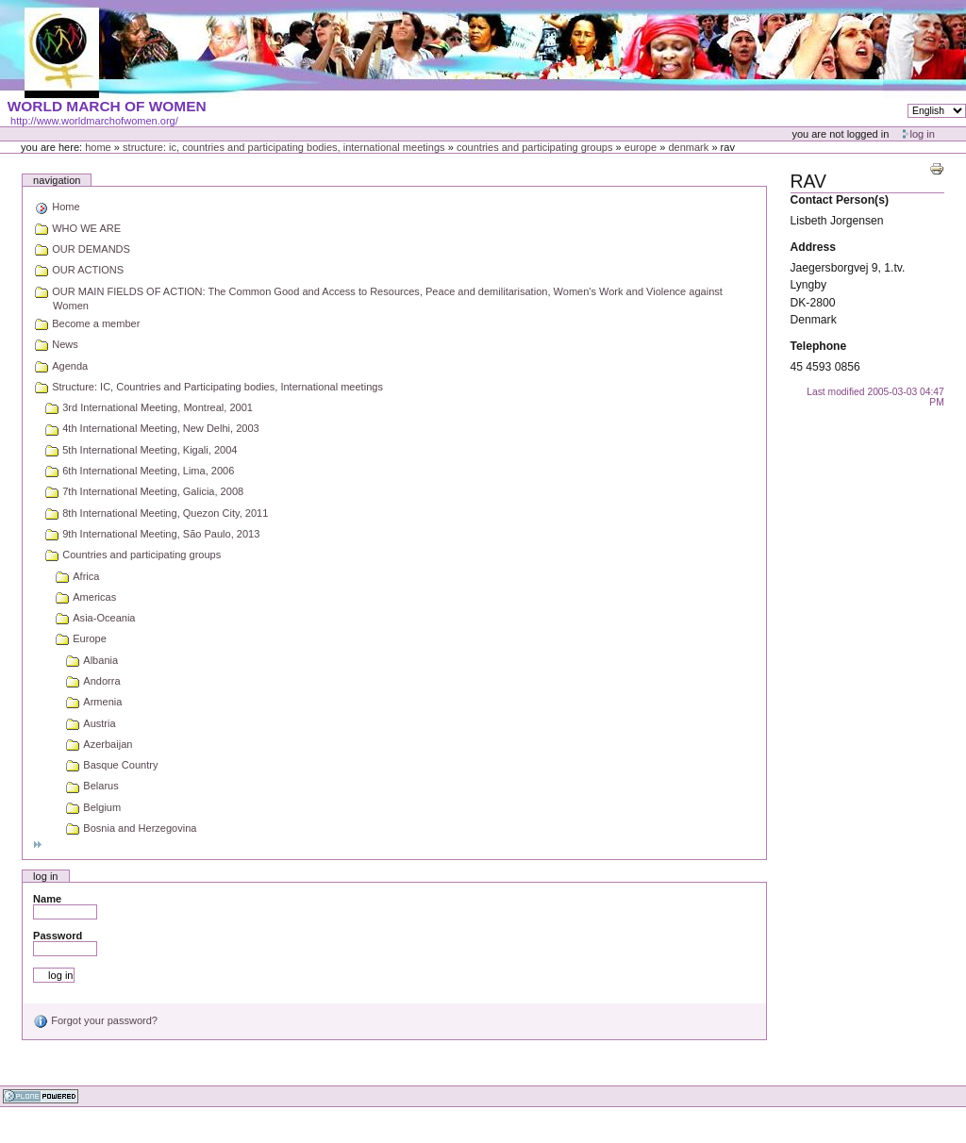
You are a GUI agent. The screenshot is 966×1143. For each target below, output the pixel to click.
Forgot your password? (95, 1020)
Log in (922, 134)
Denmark (688, 147)
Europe (641, 147)
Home (98, 147)
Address (814, 247)
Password (57, 935)
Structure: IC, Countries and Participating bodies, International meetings (284, 147)
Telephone (819, 346)
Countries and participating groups (535, 147)
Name (47, 898)
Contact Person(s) (840, 200)
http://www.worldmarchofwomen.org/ (94, 120)
